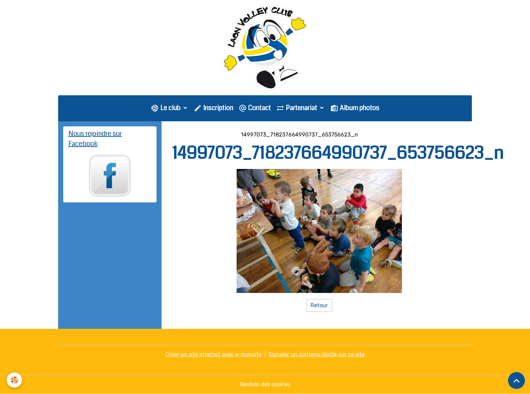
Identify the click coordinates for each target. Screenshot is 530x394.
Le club (166, 108)
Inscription (213, 108)
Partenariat (297, 108)
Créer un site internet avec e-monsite (213, 354)
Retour (319, 305)
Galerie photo (216, 134)
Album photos (354, 108)
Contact (255, 108)
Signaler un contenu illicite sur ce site (316, 354)
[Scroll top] (516, 380)
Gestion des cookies (265, 384)
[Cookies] (14, 380)
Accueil (181, 134)
